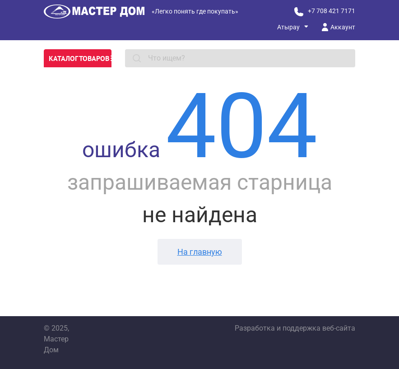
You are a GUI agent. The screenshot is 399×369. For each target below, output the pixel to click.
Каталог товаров (80, 58)
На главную (199, 252)
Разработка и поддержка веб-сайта (295, 328)
